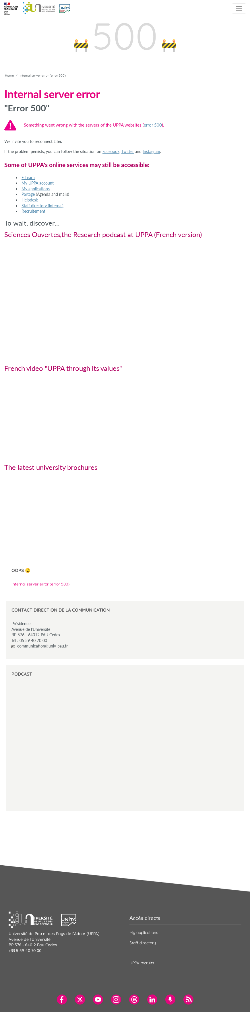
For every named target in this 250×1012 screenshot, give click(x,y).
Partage (28, 194)
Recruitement (33, 211)
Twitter (127, 151)
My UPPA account (38, 183)
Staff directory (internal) (42, 205)
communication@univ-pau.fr (42, 645)
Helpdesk (30, 199)
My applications (36, 188)
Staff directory (142, 942)
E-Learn (28, 177)
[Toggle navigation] (239, 8)
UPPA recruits (141, 963)
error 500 (153, 124)
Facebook (110, 151)
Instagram (151, 151)
